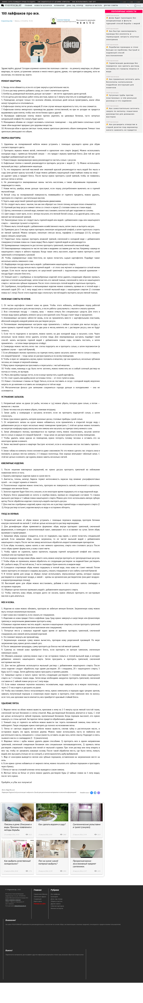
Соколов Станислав (63, 20)
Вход (137, 5)
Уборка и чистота (93, 5)
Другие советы (111, 5)
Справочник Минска (40, 894)
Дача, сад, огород (75, 5)
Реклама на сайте (40, 904)
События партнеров (57, 906)
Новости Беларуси (43, 5)
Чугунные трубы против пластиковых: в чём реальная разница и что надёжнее (121, 98)
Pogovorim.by (11, 889)
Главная (28, 5)
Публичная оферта (40, 896)
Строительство (7, 21)
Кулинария (59, 5)
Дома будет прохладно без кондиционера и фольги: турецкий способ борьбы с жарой (123, 21)
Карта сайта (38, 901)
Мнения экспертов (57, 908)
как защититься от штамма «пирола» (54, 2)
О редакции (37, 899)
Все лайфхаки (55, 894)
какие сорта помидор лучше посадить (19, 2)
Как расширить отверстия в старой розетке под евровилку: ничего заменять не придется (122, 127)
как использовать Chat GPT (84, 2)
